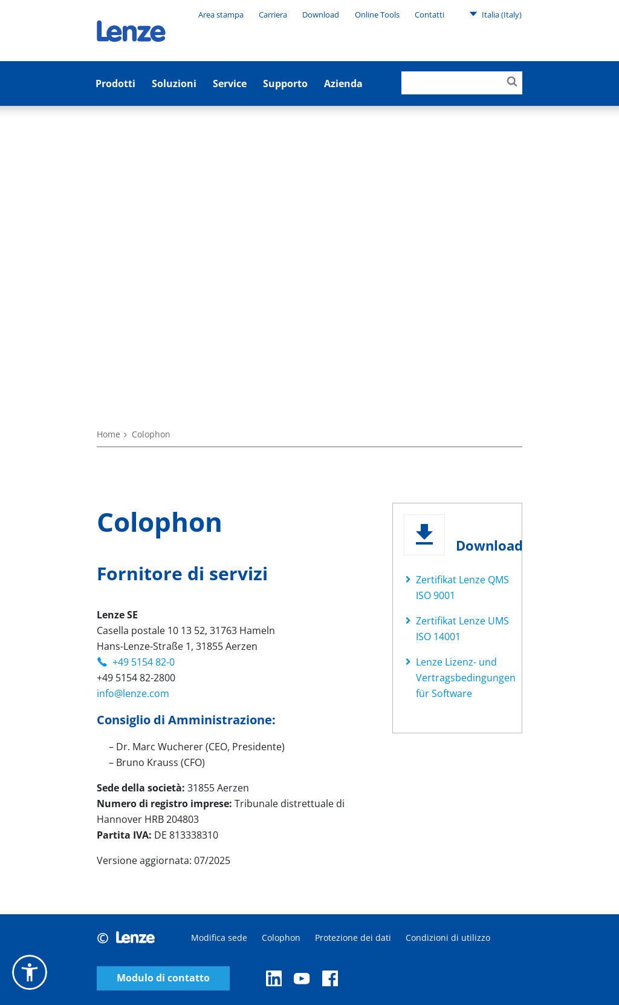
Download (320, 14)
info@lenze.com (133, 693)
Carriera (273, 14)
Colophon (281, 937)
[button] (29, 972)
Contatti (429, 14)
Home (108, 434)
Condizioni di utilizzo (448, 937)
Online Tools (377, 14)
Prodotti (115, 83)
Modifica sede (219, 937)
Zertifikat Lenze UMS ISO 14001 (462, 628)
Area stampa (221, 14)
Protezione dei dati (353, 937)
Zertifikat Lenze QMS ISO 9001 (462, 587)
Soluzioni (174, 83)
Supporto (285, 83)
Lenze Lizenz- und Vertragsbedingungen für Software (466, 677)
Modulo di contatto (163, 978)
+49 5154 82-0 (143, 662)
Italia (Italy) (495, 14)
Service (230, 83)
